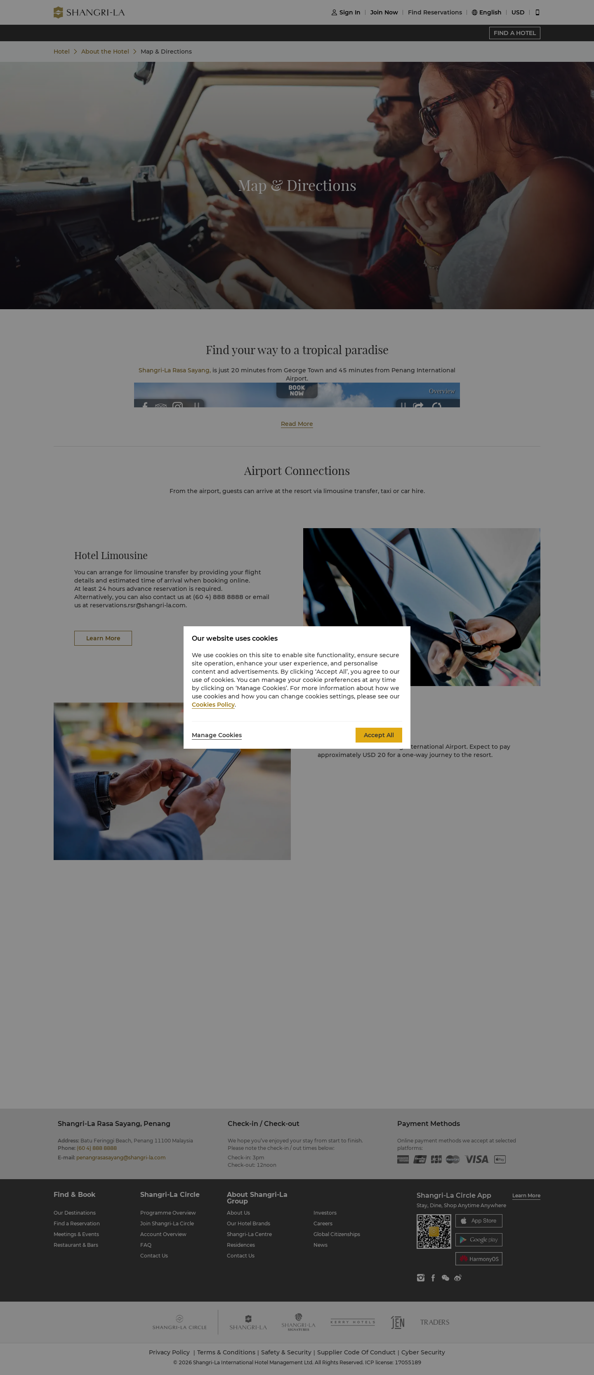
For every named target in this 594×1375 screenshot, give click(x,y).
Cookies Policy (213, 704)
